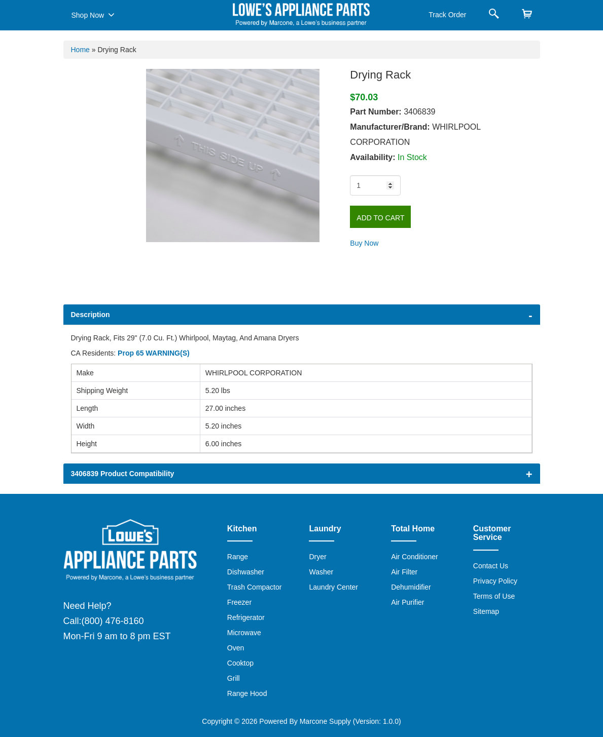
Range (237, 557)
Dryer (317, 557)
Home (80, 50)
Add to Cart (380, 218)
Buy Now (364, 243)
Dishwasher (245, 572)
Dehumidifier (411, 587)
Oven (235, 648)
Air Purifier (407, 602)
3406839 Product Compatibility (122, 474)
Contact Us (490, 566)
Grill (233, 678)
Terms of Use (494, 596)
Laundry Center (333, 587)
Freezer (239, 602)
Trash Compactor (254, 587)
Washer (321, 572)
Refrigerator (246, 617)
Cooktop (240, 663)
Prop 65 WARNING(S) (154, 353)
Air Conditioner (414, 557)
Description (90, 315)
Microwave (244, 633)
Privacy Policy (495, 581)
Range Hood (247, 693)
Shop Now (93, 15)
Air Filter (404, 572)
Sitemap (486, 611)
